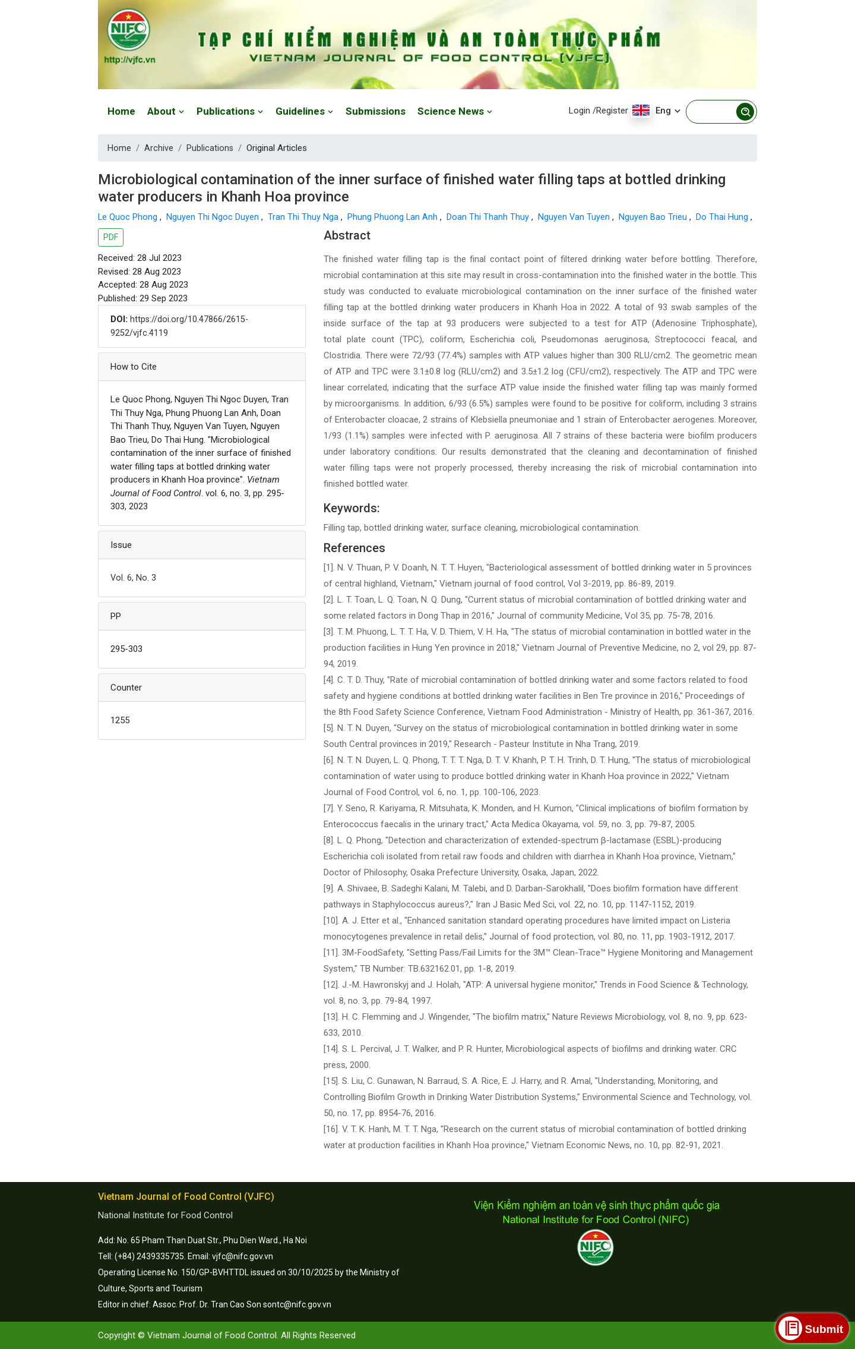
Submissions (376, 111)
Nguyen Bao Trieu (655, 217)
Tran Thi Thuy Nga (304, 217)
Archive (158, 148)
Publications (230, 111)
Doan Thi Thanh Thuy (490, 217)
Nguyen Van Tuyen (576, 217)
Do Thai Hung (725, 217)
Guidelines (305, 111)
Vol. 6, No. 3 (133, 577)
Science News (455, 111)
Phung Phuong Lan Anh (394, 217)
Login (579, 110)
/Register (610, 110)
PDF (110, 237)
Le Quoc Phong (129, 217)
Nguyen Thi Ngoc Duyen (214, 217)
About (166, 111)
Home (121, 111)
